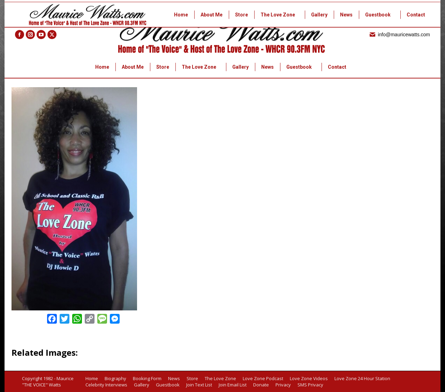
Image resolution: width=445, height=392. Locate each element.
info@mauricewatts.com (399, 34)
